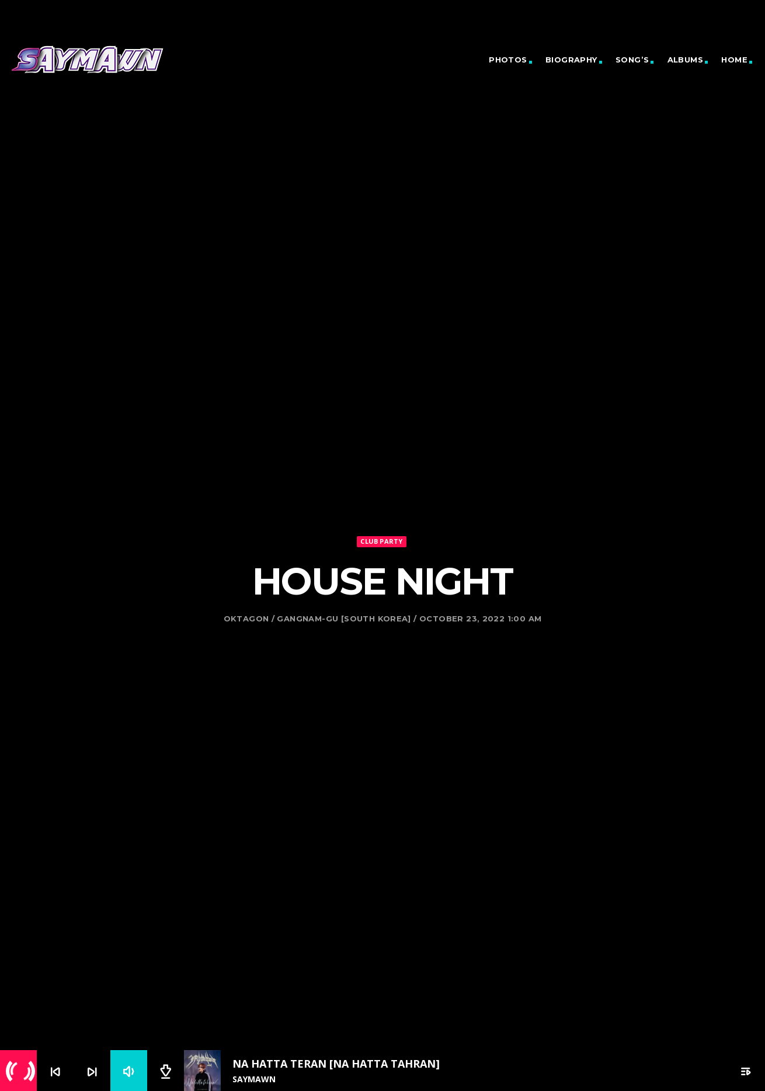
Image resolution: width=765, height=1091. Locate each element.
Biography (571, 59)
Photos (508, 59)
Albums (685, 59)
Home (734, 59)
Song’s (632, 59)
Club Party (381, 509)
